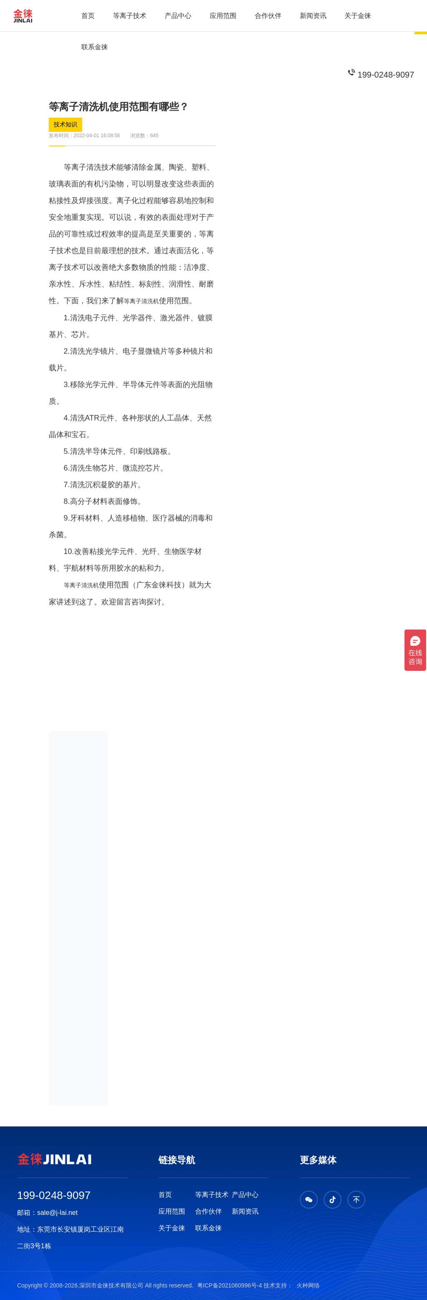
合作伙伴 (268, 15)
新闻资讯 (313, 15)
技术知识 (65, 124)
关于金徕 (357, 15)
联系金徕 (94, 46)
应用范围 (223, 15)
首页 (88, 15)
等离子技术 (129, 15)
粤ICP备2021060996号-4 (230, 1285)
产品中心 (178, 15)
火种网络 (307, 1285)
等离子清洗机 (141, 310)
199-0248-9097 (386, 74)
